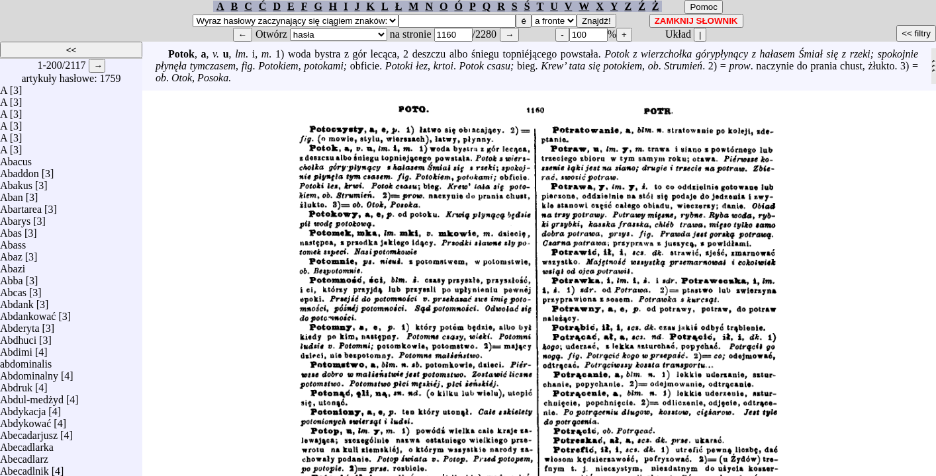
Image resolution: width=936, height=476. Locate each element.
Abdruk (16, 384)
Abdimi (16, 348)
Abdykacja (23, 408)
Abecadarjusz (29, 432)
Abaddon (19, 170)
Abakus (16, 182)
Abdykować (25, 420)
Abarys (15, 217)
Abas (11, 229)
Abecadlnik (24, 467)
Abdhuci (18, 336)
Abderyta (20, 325)
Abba (11, 277)
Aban (11, 194)
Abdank (17, 301)
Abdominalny (29, 372)
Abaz (11, 253)
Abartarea (21, 206)
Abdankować (28, 313)
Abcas (13, 289)
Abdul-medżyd (32, 396)
